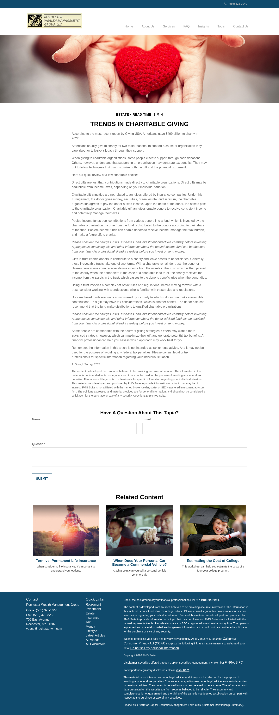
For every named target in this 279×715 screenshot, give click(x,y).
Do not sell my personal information (154, 648)
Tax (88, 622)
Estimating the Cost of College (213, 561)
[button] (142, 21)
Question (38, 444)
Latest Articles (95, 635)
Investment (93, 609)
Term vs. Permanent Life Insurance (66, 561)
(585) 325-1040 (235, 3)
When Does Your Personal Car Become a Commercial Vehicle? (139, 563)
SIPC (239, 663)
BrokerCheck (210, 600)
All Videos (93, 640)
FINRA (229, 663)
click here (182, 670)
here (142, 705)
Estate (90, 613)
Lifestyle (91, 631)
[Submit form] (42, 479)
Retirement (93, 605)
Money (90, 627)
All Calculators (96, 644)
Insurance (92, 618)
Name (36, 419)
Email (146, 419)
